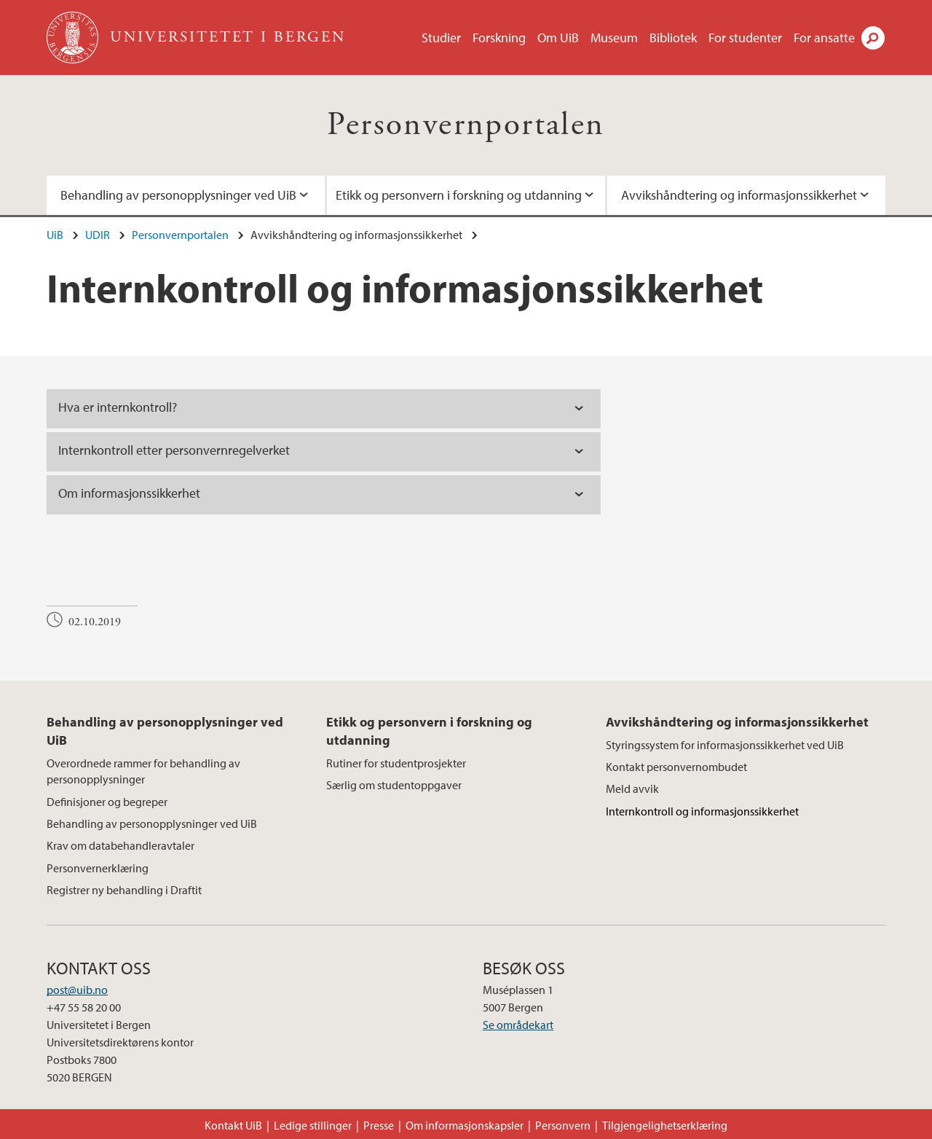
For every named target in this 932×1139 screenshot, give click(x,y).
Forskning (499, 37)
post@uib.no (77, 989)
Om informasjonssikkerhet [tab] (129, 493)
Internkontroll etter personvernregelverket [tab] (174, 450)
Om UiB (558, 37)
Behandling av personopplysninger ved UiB (178, 195)
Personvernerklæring (98, 868)
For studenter (745, 37)
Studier (441, 37)
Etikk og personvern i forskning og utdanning (459, 195)
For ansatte (824, 37)
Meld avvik (632, 788)
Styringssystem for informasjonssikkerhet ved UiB (725, 744)
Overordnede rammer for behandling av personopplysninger (143, 771)
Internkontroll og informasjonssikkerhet (702, 811)
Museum (614, 37)
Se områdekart (518, 1024)
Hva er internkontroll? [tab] (117, 407)
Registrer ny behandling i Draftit (124, 889)
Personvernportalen (465, 125)
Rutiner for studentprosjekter (396, 763)
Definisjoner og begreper (107, 801)
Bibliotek (673, 37)
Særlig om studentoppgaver (394, 785)
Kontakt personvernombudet (676, 766)
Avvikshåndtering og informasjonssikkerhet (739, 195)
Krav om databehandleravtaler (120, 845)
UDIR (97, 234)
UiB (55, 234)
